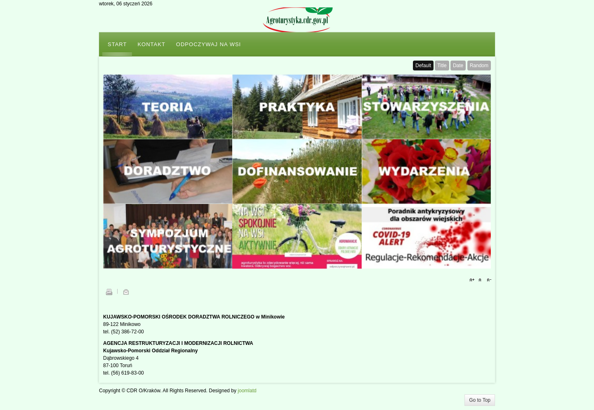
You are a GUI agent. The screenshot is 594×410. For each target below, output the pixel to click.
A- (488, 280)
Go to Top (479, 400)
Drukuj (109, 291)
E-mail (126, 291)
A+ (473, 280)
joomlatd (247, 391)
